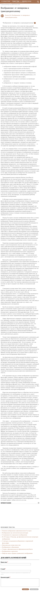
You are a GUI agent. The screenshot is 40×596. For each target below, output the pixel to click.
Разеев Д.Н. (8, 15)
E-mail (3, 569)
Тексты (15, 1)
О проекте (6, 4)
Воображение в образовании (10, 547)
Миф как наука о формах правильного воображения (17, 553)
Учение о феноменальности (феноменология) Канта (17, 549)
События (5, 1)
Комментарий (5, 577)
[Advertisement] (20, 515)
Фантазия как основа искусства (11, 545)
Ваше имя (4, 562)
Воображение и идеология (10, 551)
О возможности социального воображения (14, 535)
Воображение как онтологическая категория (15, 533)
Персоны (26, 1)
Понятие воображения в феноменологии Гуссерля (16, 530)
